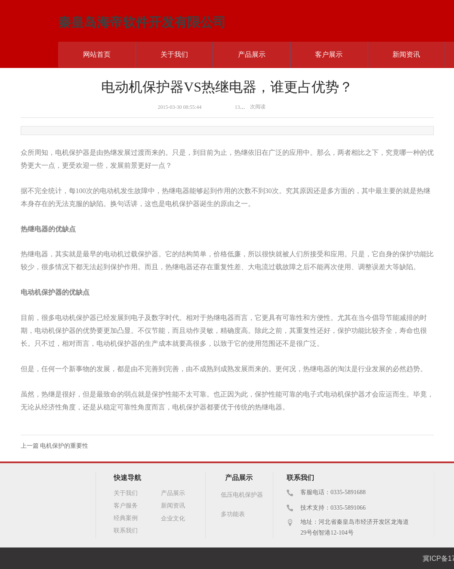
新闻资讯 (406, 54)
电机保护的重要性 (64, 446)
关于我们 (174, 54)
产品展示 (252, 54)
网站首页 (97, 54)
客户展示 (329, 54)
